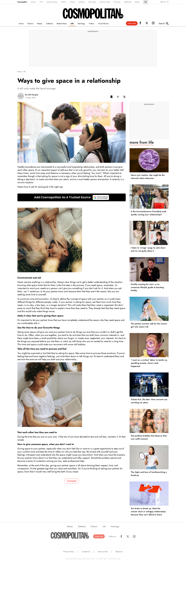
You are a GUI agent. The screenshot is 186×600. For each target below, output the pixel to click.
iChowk (72, 2)
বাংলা (41, 2)
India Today (92, 2)
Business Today (105, 2)
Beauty (39, 23)
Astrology (81, 23)
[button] (111, 97)
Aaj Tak (33, 2)
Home (21, 23)
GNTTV (63, 2)
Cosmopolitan (22, 2)
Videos (91, 23)
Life (72, 23)
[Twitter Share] (124, 97)
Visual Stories (103, 23)
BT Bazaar (117, 2)
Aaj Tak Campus (52, 2)
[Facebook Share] (118, 97)
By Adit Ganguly (31, 94)
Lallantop (82, 2)
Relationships (62, 23)
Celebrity (49, 23)
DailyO (137, 2)
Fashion (30, 23)
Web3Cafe (127, 2)
